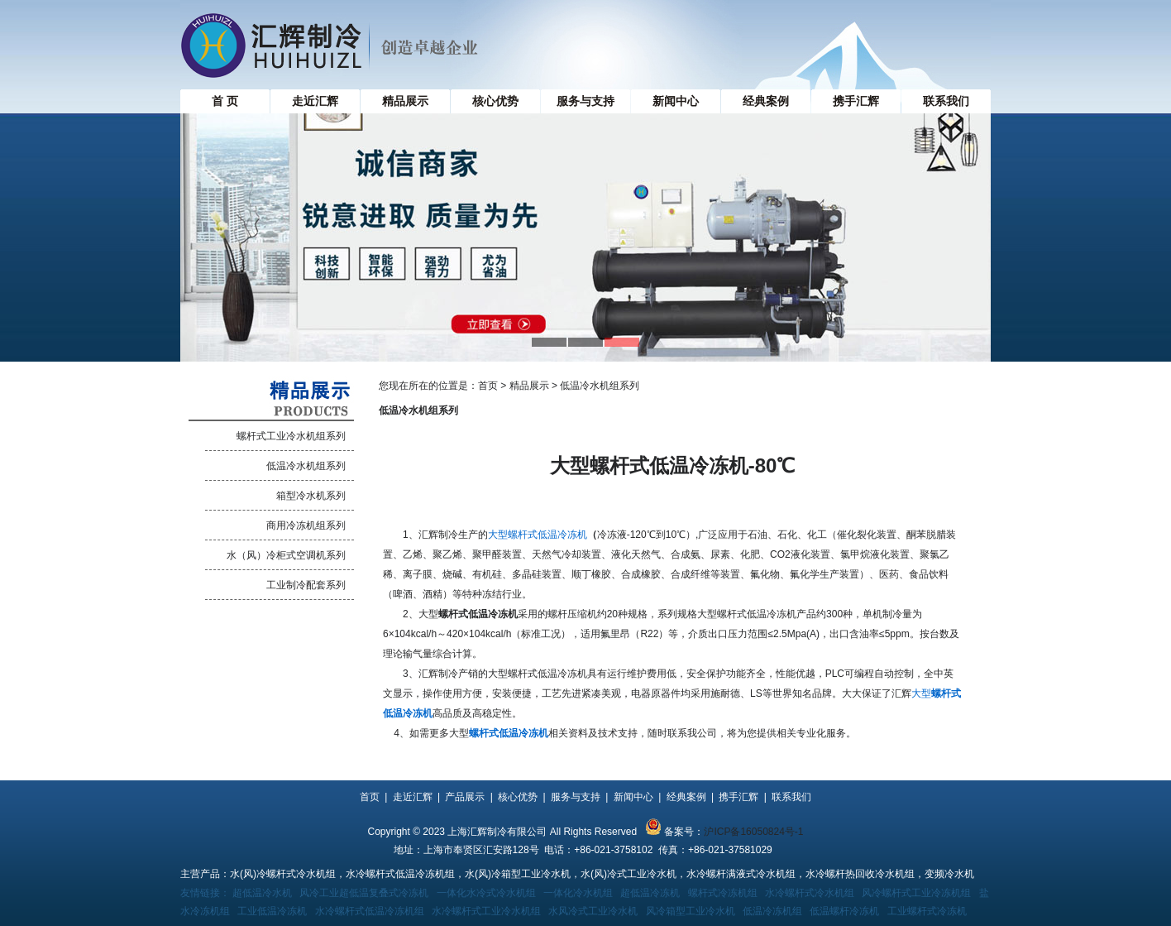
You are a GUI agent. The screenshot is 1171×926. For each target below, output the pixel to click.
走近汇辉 (315, 101)
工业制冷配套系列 (306, 585)
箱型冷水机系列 (311, 495)
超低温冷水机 (262, 893)
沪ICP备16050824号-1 (753, 831)
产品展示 (465, 797)
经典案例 (766, 101)
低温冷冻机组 (772, 911)
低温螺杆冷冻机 (844, 911)
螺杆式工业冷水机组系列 (291, 436)
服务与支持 (585, 101)
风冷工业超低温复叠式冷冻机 (363, 893)
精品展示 (405, 101)
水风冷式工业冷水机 (593, 911)
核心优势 (495, 101)
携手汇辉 (856, 101)
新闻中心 (675, 101)
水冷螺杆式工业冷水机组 (486, 911)
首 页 (225, 101)
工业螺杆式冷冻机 (927, 911)
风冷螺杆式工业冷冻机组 (916, 893)
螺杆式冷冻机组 (723, 893)
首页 (488, 385)
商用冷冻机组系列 (306, 525)
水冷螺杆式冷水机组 (809, 893)
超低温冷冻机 (650, 893)
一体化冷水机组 (578, 893)
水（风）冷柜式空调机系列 (286, 555)
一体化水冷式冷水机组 (486, 893)
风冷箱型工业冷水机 (690, 911)
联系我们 (946, 101)
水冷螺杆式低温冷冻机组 (369, 911)
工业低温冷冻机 (272, 911)
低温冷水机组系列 (306, 466)
